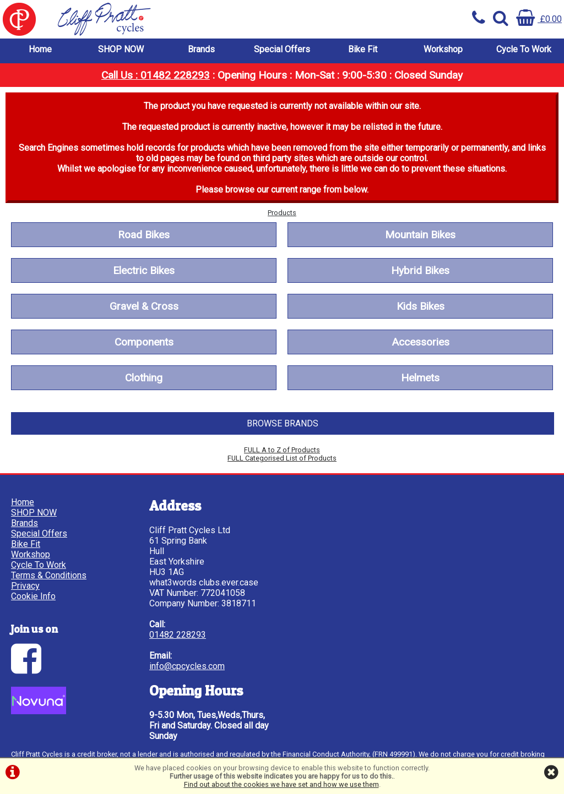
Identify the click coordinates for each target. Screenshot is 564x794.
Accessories (420, 342)
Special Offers (282, 49)
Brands (201, 49)
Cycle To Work (523, 49)
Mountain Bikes (420, 234)
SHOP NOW (121, 49)
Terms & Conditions (48, 575)
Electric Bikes (144, 270)
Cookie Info (33, 596)
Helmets (420, 377)
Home (40, 49)
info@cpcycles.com (187, 666)
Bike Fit (362, 49)
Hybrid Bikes (420, 270)
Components (144, 342)
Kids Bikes (420, 306)
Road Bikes (144, 234)
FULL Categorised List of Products (282, 458)
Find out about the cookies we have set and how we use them (281, 784)
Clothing (143, 377)
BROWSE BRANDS (282, 423)
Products (282, 213)
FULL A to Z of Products (282, 450)
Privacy (25, 586)
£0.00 (539, 19)
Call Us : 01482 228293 (155, 75)
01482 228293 (177, 634)
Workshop (443, 49)
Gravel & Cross (144, 306)
